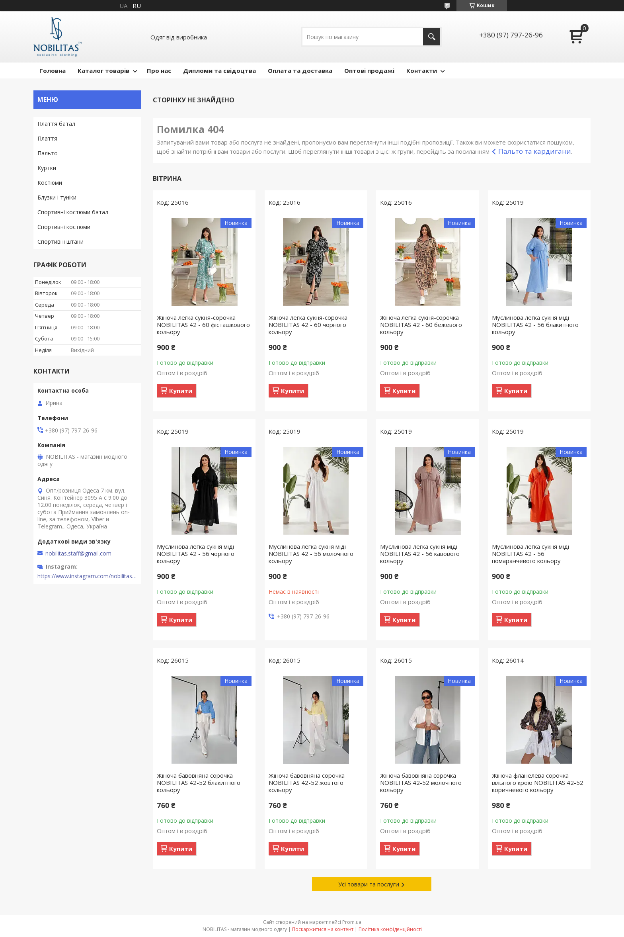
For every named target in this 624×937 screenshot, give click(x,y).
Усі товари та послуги (368, 884)
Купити (180, 391)
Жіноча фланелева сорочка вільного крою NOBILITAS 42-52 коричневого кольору (537, 782)
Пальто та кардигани (534, 151)
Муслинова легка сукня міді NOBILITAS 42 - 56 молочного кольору (311, 553)
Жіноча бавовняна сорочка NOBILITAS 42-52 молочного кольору (421, 782)
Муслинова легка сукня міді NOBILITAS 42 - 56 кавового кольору (420, 553)
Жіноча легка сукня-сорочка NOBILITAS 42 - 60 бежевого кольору (421, 324)
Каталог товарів (103, 70)
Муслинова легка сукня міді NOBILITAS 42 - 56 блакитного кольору (535, 324)
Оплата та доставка (300, 70)
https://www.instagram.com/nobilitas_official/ (87, 576)
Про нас (159, 70)
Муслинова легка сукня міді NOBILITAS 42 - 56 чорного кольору (195, 553)
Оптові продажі (369, 70)
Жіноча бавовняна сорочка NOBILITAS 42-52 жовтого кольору (307, 782)
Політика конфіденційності (390, 929)
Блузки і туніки (56, 197)
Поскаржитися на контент (322, 929)
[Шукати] (431, 36)
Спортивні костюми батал (72, 212)
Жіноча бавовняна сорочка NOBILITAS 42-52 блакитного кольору (198, 782)
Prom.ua (351, 922)
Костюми (49, 182)
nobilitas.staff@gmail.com (78, 553)
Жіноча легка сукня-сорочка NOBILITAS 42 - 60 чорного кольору (308, 324)
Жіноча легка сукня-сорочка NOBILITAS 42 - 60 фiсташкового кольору (203, 324)
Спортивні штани (60, 241)
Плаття (47, 138)
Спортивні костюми (63, 227)
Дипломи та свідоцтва (219, 70)
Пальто (47, 153)
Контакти (421, 70)
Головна (52, 70)
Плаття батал (56, 123)
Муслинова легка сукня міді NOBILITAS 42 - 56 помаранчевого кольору (530, 553)
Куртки (46, 168)
